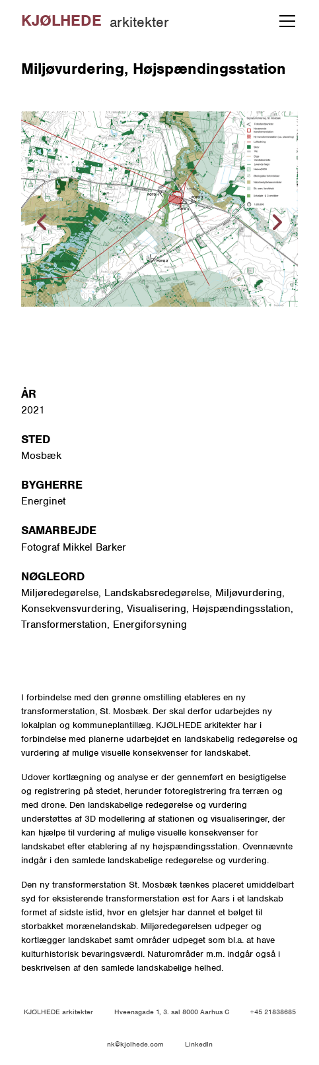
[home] (95, 21)
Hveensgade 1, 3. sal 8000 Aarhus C (171, 1011)
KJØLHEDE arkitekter (58, 1011)
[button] (284, 21)
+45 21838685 (273, 1011)
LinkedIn (199, 1044)
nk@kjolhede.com (135, 1044)
